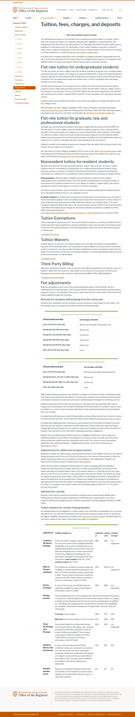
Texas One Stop (62, 10)
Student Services (101, 18)
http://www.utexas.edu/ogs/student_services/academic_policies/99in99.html (72, 213)
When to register (20, 35)
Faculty (28, 18)
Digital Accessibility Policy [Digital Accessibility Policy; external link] (96, 714)
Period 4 (19, 53)
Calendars (82, 18)
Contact (71, 10)
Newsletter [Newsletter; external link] (92, 10)
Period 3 (19, 48)
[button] (18, 18)
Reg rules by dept (20, 99)
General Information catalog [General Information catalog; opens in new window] (109, 419)
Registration (19, 31)
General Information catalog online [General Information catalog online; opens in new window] (84, 52)
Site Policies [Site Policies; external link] (80, 714)
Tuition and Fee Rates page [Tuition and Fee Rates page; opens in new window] (52, 110)
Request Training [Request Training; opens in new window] (81, 10)
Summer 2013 (19, 23)
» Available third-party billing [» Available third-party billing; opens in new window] (52, 278)
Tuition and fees (20, 88)
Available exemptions (50, 234)
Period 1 (19, 39)
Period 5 (19, 58)
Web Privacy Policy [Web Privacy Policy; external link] (114, 714)
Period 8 (19, 72)
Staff (15, 18)
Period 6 (19, 62)
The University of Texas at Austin (24, 714)
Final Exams (19, 80)
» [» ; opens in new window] (41, 234)
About (119, 18)
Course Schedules (47, 18)
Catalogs (66, 18)
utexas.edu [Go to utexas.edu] (18, 2)
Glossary (18, 95)
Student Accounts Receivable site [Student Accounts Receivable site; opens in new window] (100, 113)
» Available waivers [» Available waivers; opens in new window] (48, 259)
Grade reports (19, 84)
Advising (18, 91)
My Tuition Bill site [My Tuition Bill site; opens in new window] (83, 462)
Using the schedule (21, 27)
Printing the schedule (22, 103)
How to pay (18, 76)
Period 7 (19, 67)
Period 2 (19, 44)
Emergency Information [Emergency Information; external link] (65, 714)
